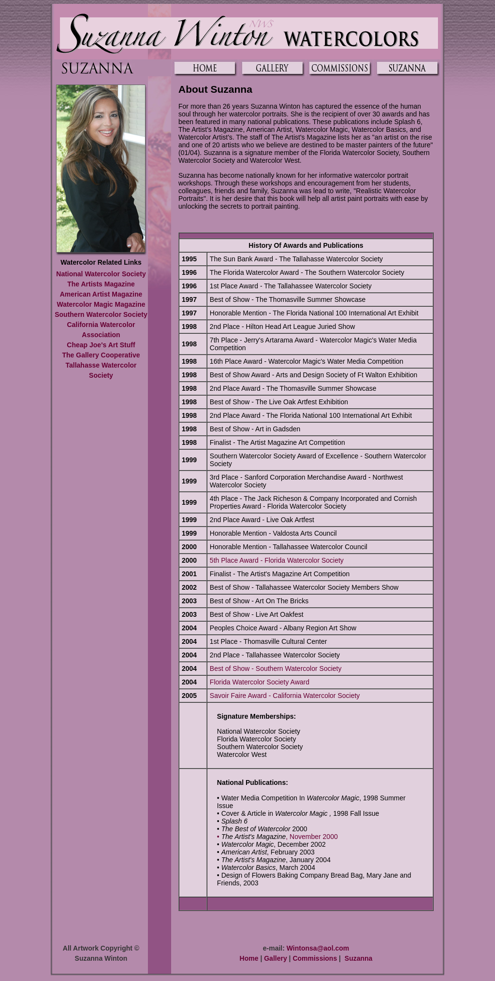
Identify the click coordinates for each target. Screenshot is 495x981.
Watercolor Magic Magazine (101, 304)
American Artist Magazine (101, 294)
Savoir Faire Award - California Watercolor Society (285, 695)
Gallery (275, 958)
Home (249, 958)
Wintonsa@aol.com (318, 948)
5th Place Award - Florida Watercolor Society (277, 560)
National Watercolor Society (101, 274)
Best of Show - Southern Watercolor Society (276, 668)
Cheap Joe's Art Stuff (101, 345)
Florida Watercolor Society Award (259, 682)
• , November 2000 (277, 836)
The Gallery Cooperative (101, 355)
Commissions (314, 958)
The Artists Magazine (101, 284)
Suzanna (359, 958)
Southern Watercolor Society (101, 314)
